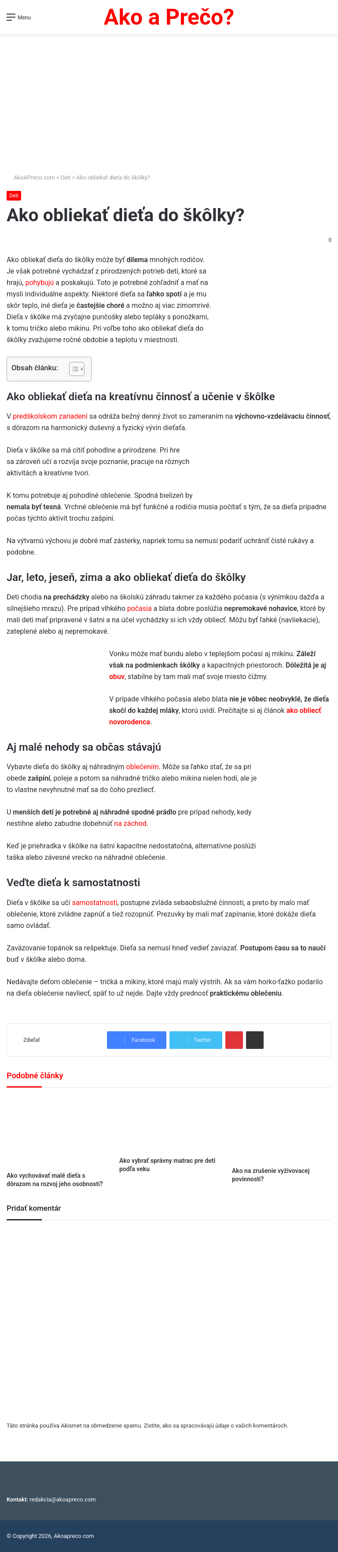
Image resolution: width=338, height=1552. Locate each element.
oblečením (142, 767)
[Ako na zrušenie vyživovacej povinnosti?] (281, 1129)
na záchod (129, 823)
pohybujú (39, 282)
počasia (139, 608)
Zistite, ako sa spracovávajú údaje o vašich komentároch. (216, 1425)
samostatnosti (95, 902)
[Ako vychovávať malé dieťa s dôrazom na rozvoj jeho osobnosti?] (56, 1131)
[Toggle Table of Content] (72, 369)
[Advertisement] (169, 100)
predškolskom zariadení (51, 416)
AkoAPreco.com (31, 177)
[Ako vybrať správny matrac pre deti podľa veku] (169, 1124)
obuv (117, 676)
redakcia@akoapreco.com (62, 1499)
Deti (66, 177)
